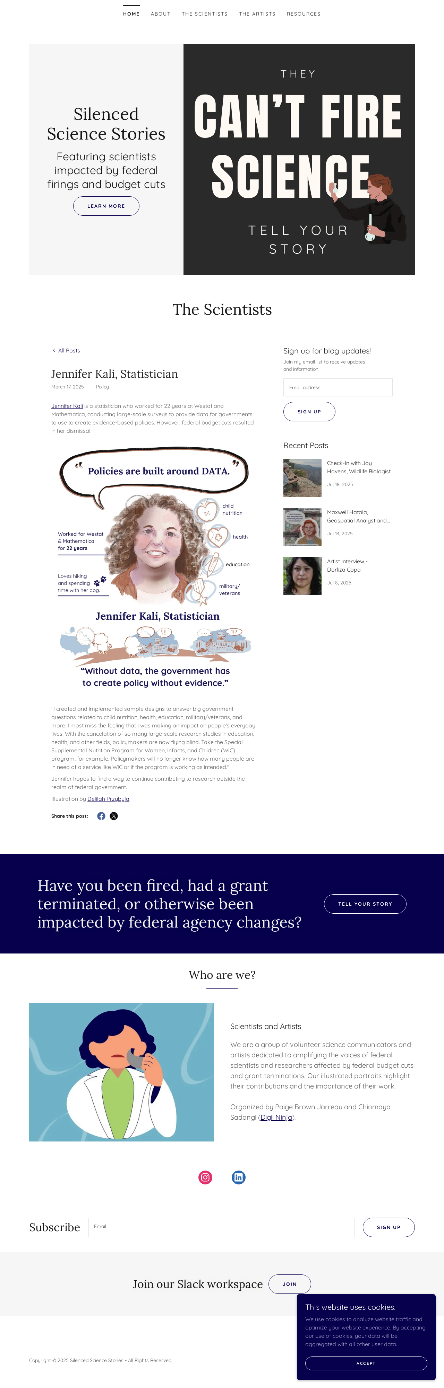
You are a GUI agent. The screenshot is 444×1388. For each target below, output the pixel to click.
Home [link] (131, 14)
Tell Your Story (365, 904)
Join (290, 1284)
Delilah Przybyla (108, 798)
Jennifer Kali (67, 405)
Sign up (309, 412)
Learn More (106, 206)
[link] (106, 137)
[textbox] (338, 387)
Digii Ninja (276, 1117)
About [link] (161, 14)
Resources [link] (304, 14)
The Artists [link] (257, 14)
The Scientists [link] (205, 14)
